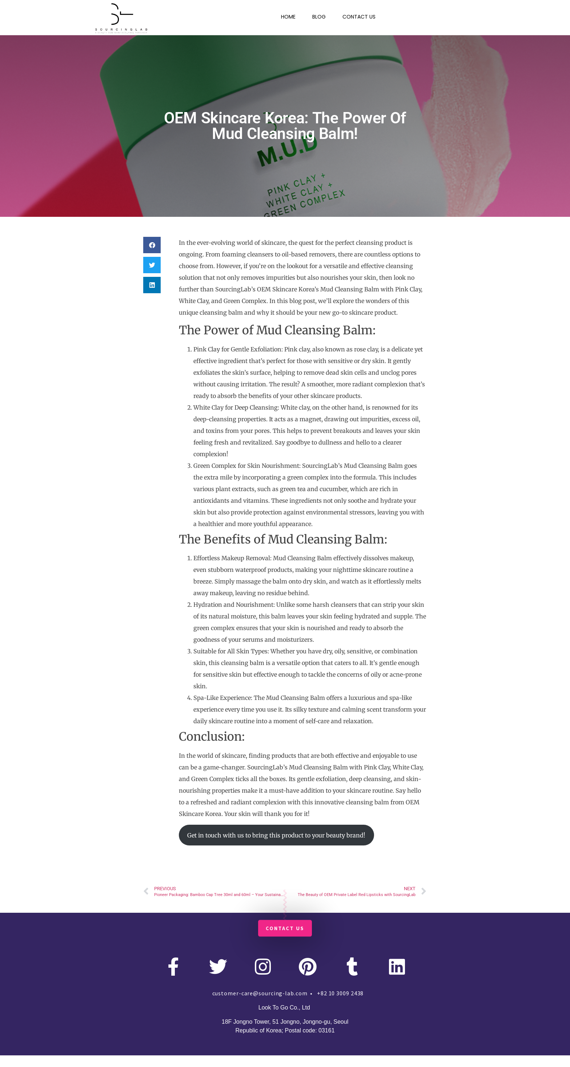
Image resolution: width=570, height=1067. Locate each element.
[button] (152, 245)
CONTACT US (359, 16)
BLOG (319, 16)
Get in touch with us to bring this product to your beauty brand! (276, 835)
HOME (288, 16)
